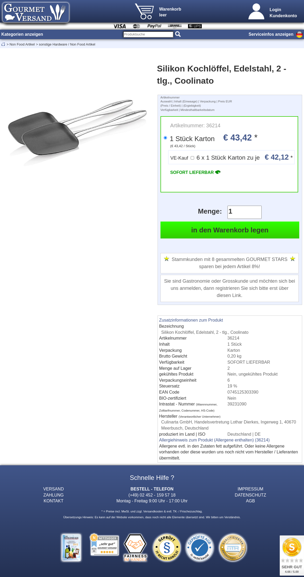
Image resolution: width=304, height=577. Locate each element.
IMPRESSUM (250, 488)
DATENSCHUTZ (250, 495)
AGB (250, 500)
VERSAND (53, 488)
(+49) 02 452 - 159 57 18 (152, 495)
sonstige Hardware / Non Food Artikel (67, 44)
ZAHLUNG (53, 495)
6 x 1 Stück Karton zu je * (231, 157)
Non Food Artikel (22, 44)
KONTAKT (54, 500)
